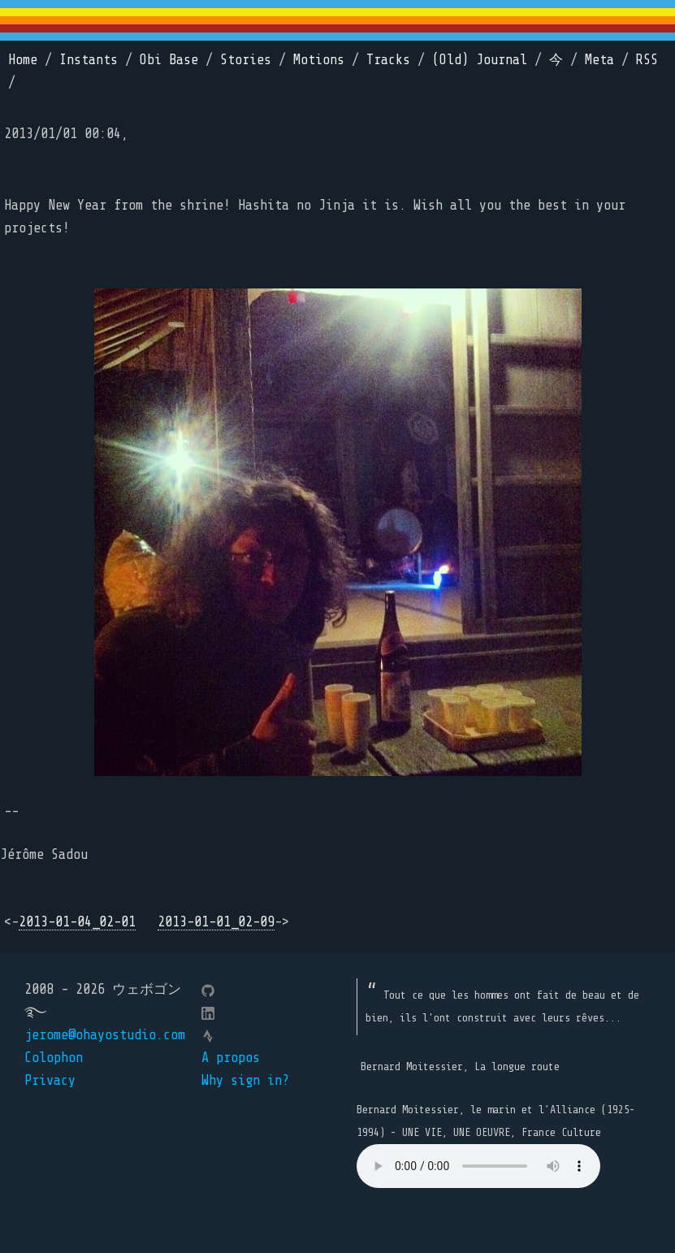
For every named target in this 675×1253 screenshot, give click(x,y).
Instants (88, 59)
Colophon (53, 1057)
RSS (647, 59)
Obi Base (169, 59)
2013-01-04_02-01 (77, 922)
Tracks (388, 59)
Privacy (50, 1080)
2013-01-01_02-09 (216, 922)
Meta (599, 59)
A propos (230, 1057)
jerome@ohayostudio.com (104, 1035)
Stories (245, 59)
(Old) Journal (479, 59)
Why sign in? (245, 1080)
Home (22, 59)
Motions (318, 59)
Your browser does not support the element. (478, 1166)
